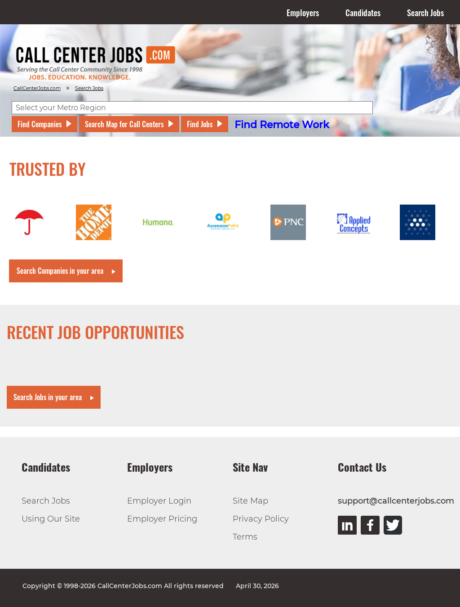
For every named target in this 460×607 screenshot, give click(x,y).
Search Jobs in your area (47, 397)
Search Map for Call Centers (124, 124)
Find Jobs (199, 124)
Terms (245, 537)
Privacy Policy (261, 519)
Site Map (250, 501)
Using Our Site (51, 519)
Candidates (362, 12)
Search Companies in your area (60, 270)
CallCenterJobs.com (37, 88)
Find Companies (40, 124)
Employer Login (159, 501)
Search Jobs (425, 12)
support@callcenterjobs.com (396, 501)
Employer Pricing (162, 519)
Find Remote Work (281, 125)
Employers (303, 12)
